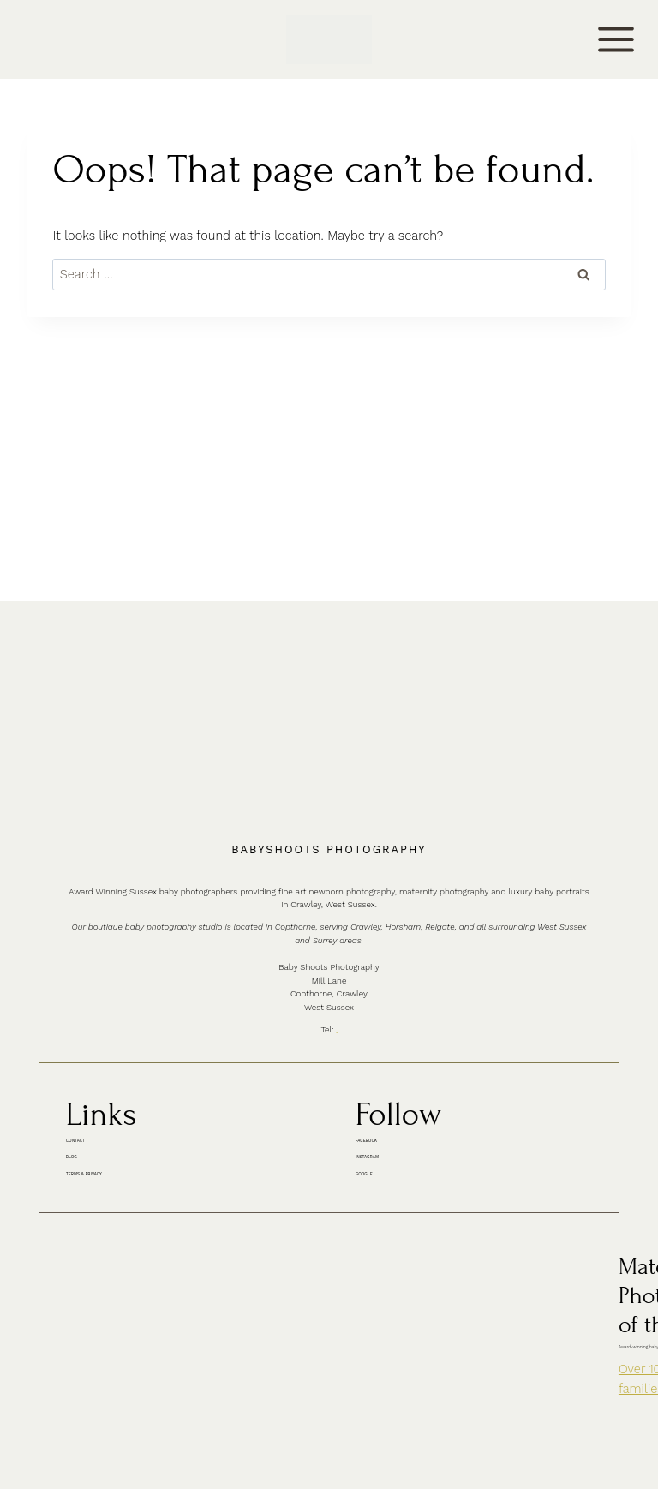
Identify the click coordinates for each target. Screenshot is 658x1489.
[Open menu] (616, 39)
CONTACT (40, 40)
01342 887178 (340, 871)
